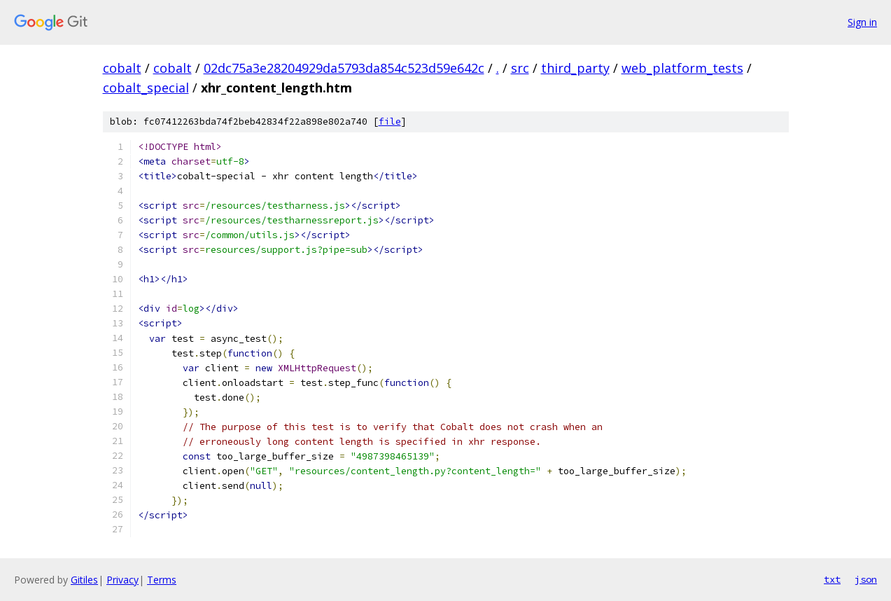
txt (832, 579)
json (866, 579)
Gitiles (84, 579)
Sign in (862, 22)
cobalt (122, 68)
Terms (161, 579)
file (390, 121)
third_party (575, 68)
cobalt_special (146, 87)
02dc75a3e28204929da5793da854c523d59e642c (344, 68)
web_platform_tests (682, 68)
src (520, 68)
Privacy (122, 579)
